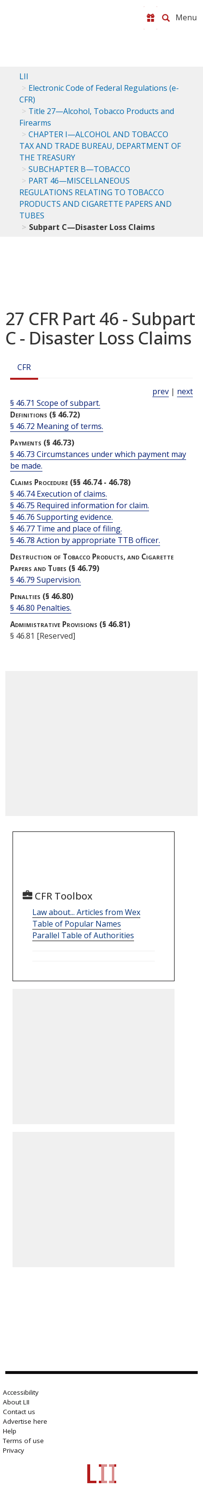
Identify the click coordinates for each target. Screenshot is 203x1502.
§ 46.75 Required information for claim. (79, 505)
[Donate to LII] (150, 17)
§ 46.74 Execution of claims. (58, 493)
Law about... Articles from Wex (86, 912)
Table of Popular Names (76, 923)
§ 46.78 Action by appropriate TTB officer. (85, 540)
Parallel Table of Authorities (83, 935)
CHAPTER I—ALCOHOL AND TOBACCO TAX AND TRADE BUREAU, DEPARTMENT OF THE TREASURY (100, 146)
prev (160, 391)
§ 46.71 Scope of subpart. (55, 403)
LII (23, 76)
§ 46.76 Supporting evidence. (61, 517)
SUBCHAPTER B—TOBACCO (79, 169)
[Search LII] (166, 17)
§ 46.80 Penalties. (40, 607)
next (185, 391)
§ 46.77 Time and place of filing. (66, 528)
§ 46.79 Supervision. (45, 579)
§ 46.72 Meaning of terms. (56, 426)
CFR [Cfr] (24, 367)
